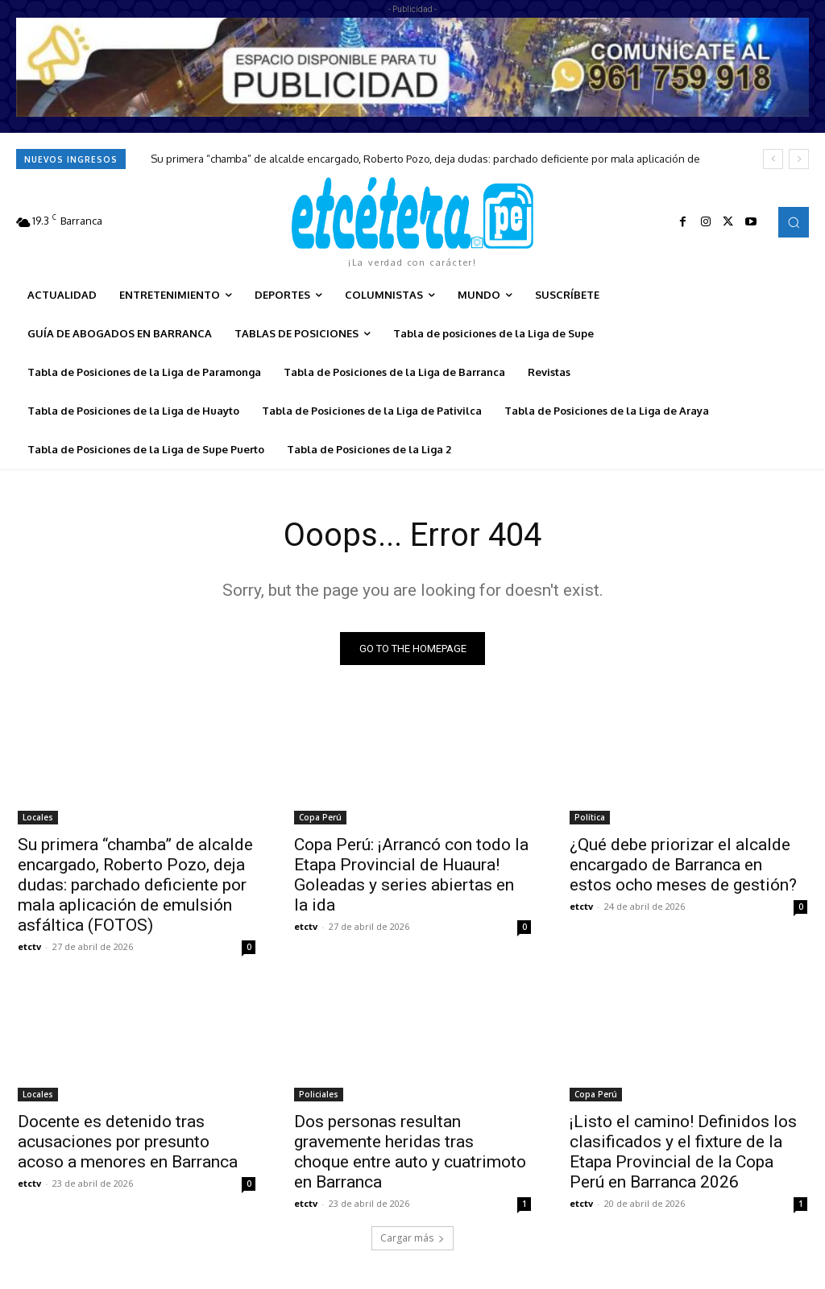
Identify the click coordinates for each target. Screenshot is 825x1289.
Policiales (318, 1093)
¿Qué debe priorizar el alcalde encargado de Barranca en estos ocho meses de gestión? (683, 864)
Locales (38, 816)
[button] (793, 222)
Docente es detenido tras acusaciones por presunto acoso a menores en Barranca (128, 1141)
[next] (799, 159)
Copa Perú (320, 816)
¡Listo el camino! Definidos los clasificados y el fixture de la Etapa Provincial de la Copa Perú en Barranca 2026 (683, 1151)
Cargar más (412, 1238)
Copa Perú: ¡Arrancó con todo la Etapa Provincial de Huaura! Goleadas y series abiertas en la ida (411, 874)
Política (589, 816)
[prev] (773, 159)
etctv (29, 946)
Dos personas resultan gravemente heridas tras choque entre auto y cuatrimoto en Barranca (410, 1151)
